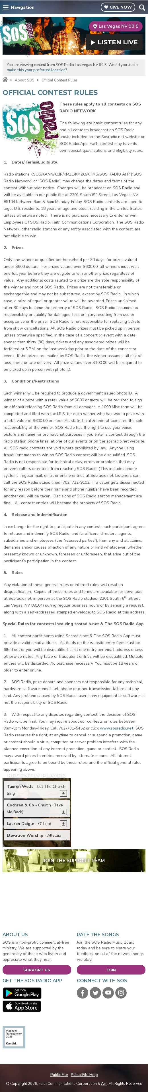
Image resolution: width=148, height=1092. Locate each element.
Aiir (104, 1083)
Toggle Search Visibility (142, 7)
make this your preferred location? (37, 70)
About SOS (24, 80)
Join (111, 970)
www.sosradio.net (116, 728)
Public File (59, 1074)
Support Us (36, 970)
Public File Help (84, 1074)
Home (5, 79)
